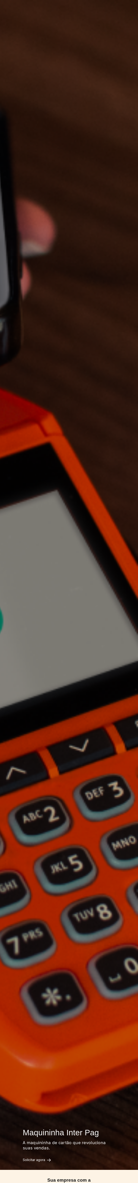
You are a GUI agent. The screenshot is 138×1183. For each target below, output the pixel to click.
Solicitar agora (37, 1160)
